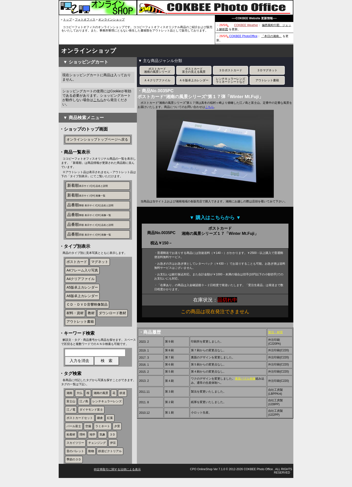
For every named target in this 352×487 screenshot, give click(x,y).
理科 (82, 441)
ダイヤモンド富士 (91, 416)
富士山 (70, 407)
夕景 (117, 432)
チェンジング (97, 449)
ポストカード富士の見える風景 (194, 70)
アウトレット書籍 (80, 325)
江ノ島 (83, 407)
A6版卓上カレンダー (82, 299)
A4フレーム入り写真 (82, 273)
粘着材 (70, 441)
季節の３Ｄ (73, 465)
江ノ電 (70, 416)
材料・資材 (75, 316)
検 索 (106, 366)
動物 (91, 457)
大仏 (79, 399)
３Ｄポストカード (230, 70)
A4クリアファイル (80, 282)
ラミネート (102, 432)
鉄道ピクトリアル (110, 457)
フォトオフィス (85, 19)
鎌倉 (100, 424)
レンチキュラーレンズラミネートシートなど (230, 80)
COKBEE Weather (246, 25)
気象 (102, 441)
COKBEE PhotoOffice (243, 36)
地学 (92, 441)
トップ (67, 19)
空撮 (88, 432)
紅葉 (110, 424)
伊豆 (113, 449)
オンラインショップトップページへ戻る (97, 139)
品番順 (90, 205)
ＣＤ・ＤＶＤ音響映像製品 (87, 308)
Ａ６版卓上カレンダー (194, 80)
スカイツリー (75, 449)
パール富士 (73, 432)
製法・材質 (275, 332)
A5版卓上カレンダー (82, 290)
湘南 (69, 399)
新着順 (87, 186)
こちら (98, 100)
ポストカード (76, 265)
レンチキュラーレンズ (107, 407)
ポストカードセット (79, 424)
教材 (91, 316)
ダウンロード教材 (112, 316)
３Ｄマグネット (267, 70)
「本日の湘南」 (271, 36)
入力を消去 (79, 366)
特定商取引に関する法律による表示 (117, 478)
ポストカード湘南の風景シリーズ (157, 70)
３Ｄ (112, 441)
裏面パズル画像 (245, 378)
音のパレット (75, 457)
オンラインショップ (111, 19)
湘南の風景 (101, 399)
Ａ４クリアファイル (157, 80)
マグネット (99, 265)
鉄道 (122, 399)
